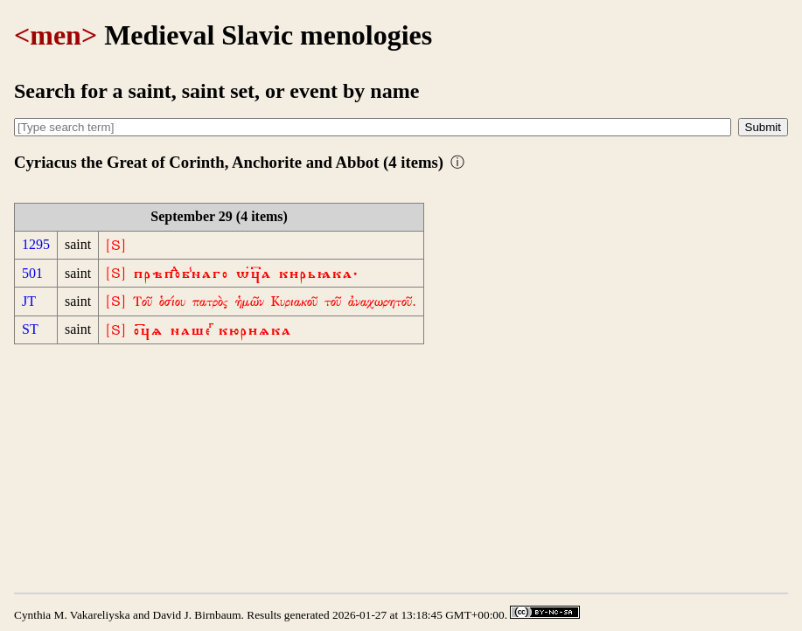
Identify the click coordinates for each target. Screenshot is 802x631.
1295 (36, 244)
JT (29, 301)
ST (30, 329)
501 (32, 273)
